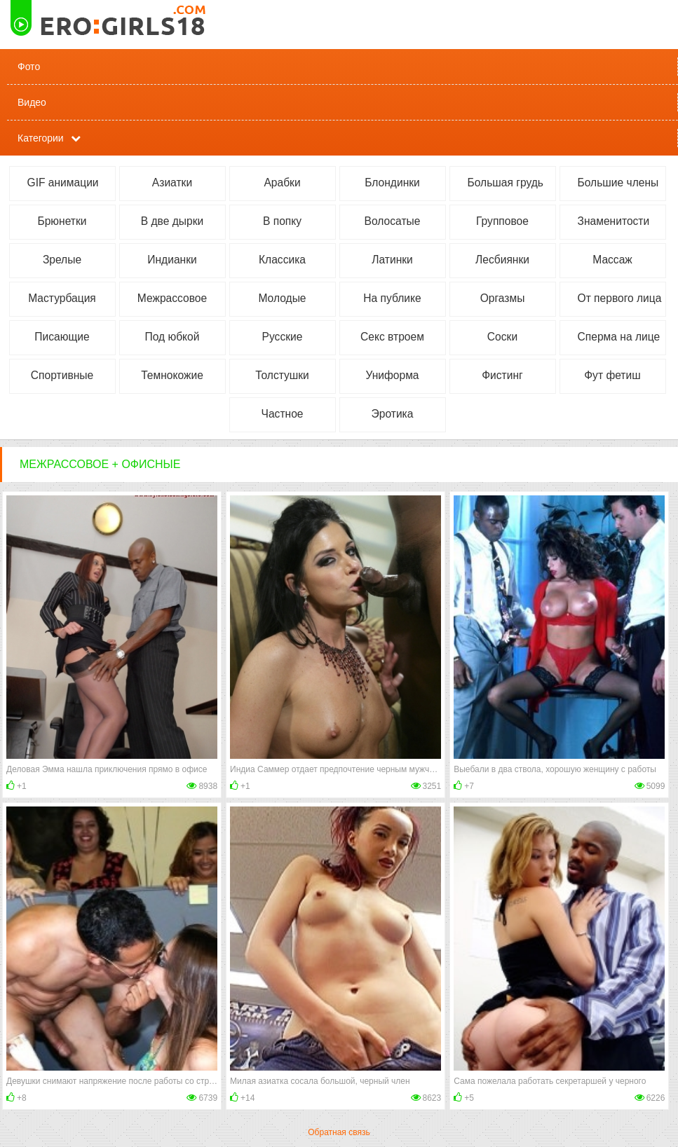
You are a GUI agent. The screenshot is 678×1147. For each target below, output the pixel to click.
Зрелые (62, 260)
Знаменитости (614, 221)
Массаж (612, 260)
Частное (283, 414)
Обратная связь (338, 1132)
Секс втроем (392, 337)
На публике (392, 298)
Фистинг (502, 375)
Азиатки (172, 182)
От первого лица (620, 298)
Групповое (502, 221)
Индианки (171, 260)
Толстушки (282, 375)
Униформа (392, 375)
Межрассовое (172, 298)
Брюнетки (61, 221)
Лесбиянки (502, 260)
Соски (502, 337)
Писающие (61, 337)
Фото (29, 66)
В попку (282, 221)
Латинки (392, 260)
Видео (32, 102)
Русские (282, 337)
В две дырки (172, 221)
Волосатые (393, 221)
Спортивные (62, 375)
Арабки (282, 182)
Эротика (393, 414)
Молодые (282, 298)
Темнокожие (172, 375)
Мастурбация (62, 298)
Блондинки (392, 182)
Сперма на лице (619, 337)
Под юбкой (172, 337)
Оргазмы (502, 298)
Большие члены (618, 182)
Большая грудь (505, 182)
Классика (282, 260)
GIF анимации (63, 182)
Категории (41, 138)
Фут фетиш (612, 375)
